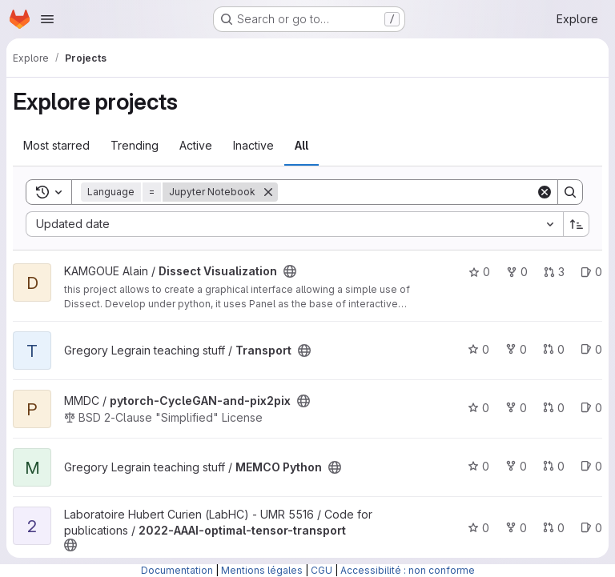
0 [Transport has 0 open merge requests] (554, 349)
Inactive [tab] (253, 145)
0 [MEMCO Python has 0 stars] (478, 466)
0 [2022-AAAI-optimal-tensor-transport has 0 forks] (516, 528)
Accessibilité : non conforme (407, 570)
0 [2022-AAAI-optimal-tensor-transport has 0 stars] (478, 528)
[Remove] (268, 192)
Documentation (177, 570)
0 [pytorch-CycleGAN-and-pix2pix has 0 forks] (516, 408)
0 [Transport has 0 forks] (516, 349)
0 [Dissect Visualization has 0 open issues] (591, 271)
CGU (321, 570)
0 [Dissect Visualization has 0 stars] (479, 271)
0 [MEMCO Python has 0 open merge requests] (554, 466)
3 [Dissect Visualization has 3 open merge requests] (554, 271)
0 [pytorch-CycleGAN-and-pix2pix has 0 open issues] (591, 408)
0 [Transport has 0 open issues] (591, 349)
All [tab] (301, 145)
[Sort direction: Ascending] (576, 224)
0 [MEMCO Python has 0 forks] (516, 466)
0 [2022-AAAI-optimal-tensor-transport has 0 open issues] (591, 528)
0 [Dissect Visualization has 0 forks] (517, 271)
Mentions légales (262, 570)
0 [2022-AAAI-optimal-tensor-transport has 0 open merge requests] (554, 528)
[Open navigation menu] (47, 19)
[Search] (407, 192)
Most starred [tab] (56, 145)
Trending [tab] (135, 145)
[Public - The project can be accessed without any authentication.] (289, 271)
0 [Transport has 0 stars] (478, 349)
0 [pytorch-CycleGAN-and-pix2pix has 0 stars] (478, 408)
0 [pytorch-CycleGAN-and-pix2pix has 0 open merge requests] (554, 408)
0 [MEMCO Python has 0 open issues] (591, 466)
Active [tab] (195, 145)
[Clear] (544, 192)
